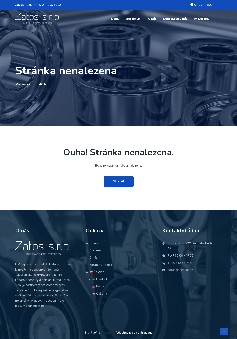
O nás (152, 19)
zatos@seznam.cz (180, 270)
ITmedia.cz (108, 332)
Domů (115, 19)
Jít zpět (118, 181)
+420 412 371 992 (48, 4)
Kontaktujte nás (175, 19)
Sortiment (134, 19)
